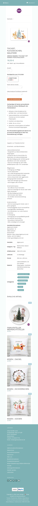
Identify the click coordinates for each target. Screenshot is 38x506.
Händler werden (11, 470)
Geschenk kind (22, 283)
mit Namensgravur (23, 280)
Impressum (10, 454)
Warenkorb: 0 (30, 3)
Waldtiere (21, 290)
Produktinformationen (13, 461)
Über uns (9, 457)
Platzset (20, 286)
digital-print (20, 242)
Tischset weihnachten (23, 277)
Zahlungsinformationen (13, 468)
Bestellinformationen (13, 459)
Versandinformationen (13, 452)
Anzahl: (9, 68)
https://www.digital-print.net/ (20, 234)
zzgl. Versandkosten (18, 63)
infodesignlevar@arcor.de (18, 440)
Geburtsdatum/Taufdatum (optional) (17, 91)
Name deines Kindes (13, 84)
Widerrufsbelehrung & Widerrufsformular (18, 463)
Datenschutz (10, 450)
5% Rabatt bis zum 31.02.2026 (15, 74)
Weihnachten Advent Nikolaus (23, 274)
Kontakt (9, 465)
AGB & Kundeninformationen (15, 448)
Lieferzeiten (10, 472)
